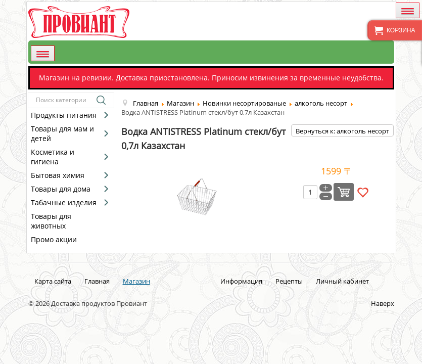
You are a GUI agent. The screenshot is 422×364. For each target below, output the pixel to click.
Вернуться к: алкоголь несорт (342, 130)
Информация (241, 281)
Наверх (382, 303)
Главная (97, 281)
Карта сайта (52, 281)
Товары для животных (51, 221)
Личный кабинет (342, 281)
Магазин (136, 281)
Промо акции (54, 239)
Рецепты (289, 281)
